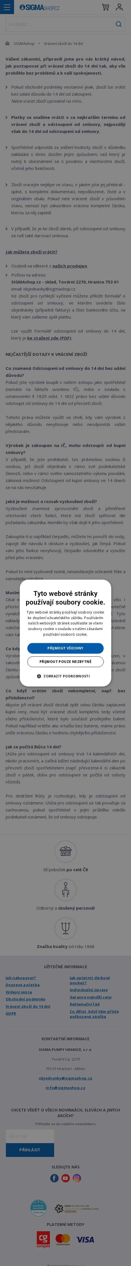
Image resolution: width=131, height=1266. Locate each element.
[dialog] (65, 633)
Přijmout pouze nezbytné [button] (65, 661)
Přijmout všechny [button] (65, 648)
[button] (65, 676)
